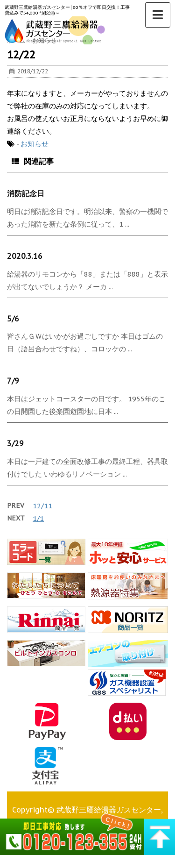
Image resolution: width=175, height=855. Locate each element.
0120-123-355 (72, 833)
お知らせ (35, 143)
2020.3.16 (24, 256)
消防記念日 (25, 193)
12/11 (42, 505)
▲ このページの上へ (159, 833)
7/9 (13, 380)
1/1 (38, 518)
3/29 (15, 443)
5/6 (13, 318)
